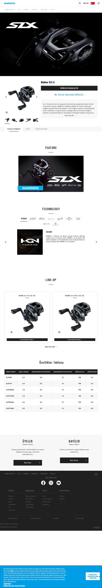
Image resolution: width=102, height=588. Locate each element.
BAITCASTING (34, 9)
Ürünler (11, 491)
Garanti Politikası (47, 499)
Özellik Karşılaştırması (26, 339)
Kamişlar (10, 499)
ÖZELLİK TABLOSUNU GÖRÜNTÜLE (70, 94)
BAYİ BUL (86, 3)
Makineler (11, 496)
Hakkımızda (29, 491)
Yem (9, 507)
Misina (10, 501)
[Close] (99, 576)
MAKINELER (26, 9)
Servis (44, 491)
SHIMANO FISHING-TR (9, 9)
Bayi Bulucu (45, 504)
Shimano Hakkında (30, 496)
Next (37, 97)
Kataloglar (28, 501)
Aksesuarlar (11, 510)
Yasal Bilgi (56, 518)
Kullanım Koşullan (36, 518)
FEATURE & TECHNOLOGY (13, 129)
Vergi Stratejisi (29, 504)
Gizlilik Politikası (12, 518)
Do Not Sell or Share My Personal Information (9, 524)
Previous (6, 97)
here (11, 571)
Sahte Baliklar (12, 504)
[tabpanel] (27, 317)
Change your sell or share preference (14, 586)
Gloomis (61, 496)
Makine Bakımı (46, 501)
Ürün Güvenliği (79, 518)
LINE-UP (28, 129)
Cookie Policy (7, 584)
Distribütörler (29, 507)
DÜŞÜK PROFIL (44, 9)
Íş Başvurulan (29, 499)
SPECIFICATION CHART (41, 129)
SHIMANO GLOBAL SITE (97, 528)
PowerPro (62, 499)
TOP (96, 11)
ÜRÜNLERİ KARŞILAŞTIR (69, 88)
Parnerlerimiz (64, 491)
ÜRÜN (19, 9)
